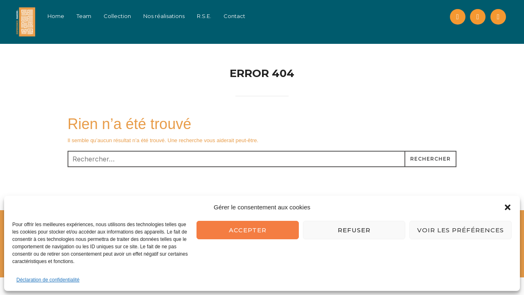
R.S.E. (209, 16)
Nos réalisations (169, 16)
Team (89, 16)
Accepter (248, 230)
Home (61, 16)
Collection (122, 16)
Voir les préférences (460, 230)
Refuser (354, 230)
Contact (240, 16)
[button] (508, 207)
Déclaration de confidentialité (47, 280)
